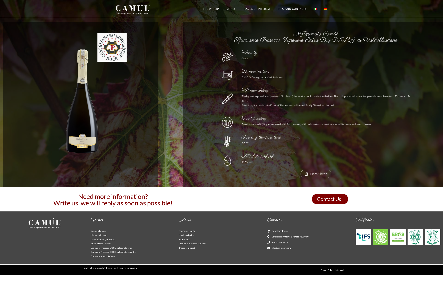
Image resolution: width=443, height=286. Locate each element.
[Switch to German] (325, 9)
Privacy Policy (327, 270)
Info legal (339, 270)
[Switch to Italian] (315, 9)
